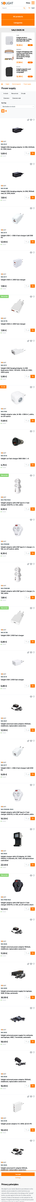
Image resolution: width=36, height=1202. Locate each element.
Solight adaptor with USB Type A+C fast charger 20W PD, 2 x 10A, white (15, 504)
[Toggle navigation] (33, 3)
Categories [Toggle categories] (18, 23)
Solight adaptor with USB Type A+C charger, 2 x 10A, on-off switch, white (18, 548)
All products (18, 16)
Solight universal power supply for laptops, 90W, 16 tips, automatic (16, 992)
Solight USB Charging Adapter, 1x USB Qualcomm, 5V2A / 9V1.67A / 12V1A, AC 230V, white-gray (16, 370)
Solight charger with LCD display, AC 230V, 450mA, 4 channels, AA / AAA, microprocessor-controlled (17, 858)
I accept (18, 1174)
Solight (7, 84)
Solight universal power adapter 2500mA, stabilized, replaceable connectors (16, 1080)
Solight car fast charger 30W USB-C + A (15, 458)
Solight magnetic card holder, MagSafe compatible (23, 70)
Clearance (6, 98)
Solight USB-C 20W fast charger (12, 635)
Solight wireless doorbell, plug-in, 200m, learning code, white (24, 39)
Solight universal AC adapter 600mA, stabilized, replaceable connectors (14, 1169)
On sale (23, 93)
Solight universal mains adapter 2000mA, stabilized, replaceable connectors (16, 725)
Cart (31, 8)
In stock (6, 93)
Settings (18, 1177)
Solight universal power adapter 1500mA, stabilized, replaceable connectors (16, 948)
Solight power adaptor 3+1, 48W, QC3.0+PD (16, 1124)
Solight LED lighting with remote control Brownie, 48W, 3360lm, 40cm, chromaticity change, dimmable (24, 55)
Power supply (27, 84)
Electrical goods (16, 84)
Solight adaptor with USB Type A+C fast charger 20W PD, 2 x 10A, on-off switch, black (17, 904)
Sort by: (3, 103)
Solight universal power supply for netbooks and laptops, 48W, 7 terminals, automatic (17, 1036)
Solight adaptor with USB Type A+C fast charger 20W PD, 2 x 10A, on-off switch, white (17, 813)
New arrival (14, 93)
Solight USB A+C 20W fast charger (13, 280)
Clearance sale (16, 98)
